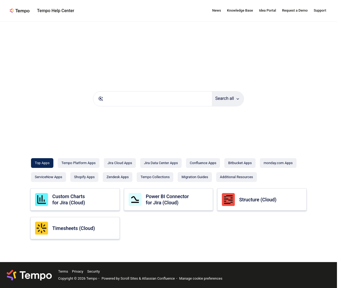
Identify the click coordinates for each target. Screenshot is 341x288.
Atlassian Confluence (158, 278)
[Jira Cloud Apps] (120, 163)
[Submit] (101, 98)
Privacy (77, 271)
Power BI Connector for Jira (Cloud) (167, 199)
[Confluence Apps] (203, 163)
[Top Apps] (42, 163)
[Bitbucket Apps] (239, 163)
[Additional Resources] (236, 177)
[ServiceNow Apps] (48, 177)
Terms (63, 271)
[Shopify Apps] (84, 177)
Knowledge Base (240, 10)
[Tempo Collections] (155, 177)
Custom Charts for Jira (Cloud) (68, 199)
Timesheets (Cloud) (73, 228)
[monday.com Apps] (278, 163)
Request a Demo (295, 10)
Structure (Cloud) (257, 199)
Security (93, 271)
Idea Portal (267, 10)
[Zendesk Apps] (117, 177)
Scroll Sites (129, 278)
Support (320, 10)
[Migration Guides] (195, 177)
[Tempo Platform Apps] (78, 163)
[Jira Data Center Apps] (161, 163)
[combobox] (152, 99)
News (216, 10)
